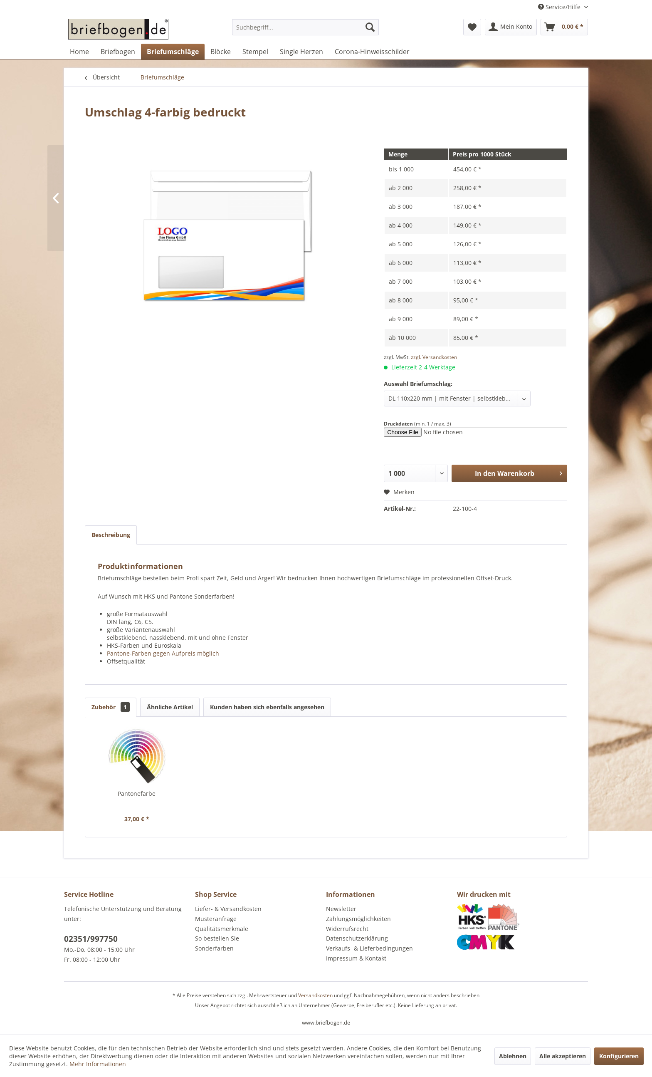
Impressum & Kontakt (356, 958)
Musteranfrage (216, 919)
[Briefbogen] (118, 51)
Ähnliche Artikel (170, 707)
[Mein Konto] (511, 27)
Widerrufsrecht (347, 929)
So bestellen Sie (217, 938)
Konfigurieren (619, 1056)
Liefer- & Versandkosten (228, 909)
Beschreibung (110, 535)
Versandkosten (315, 995)
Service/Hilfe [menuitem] (560, 7)
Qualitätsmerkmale (221, 929)
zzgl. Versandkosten (434, 357)
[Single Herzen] (301, 51)
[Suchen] (370, 27)
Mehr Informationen (97, 1064)
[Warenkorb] (564, 27)
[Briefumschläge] (173, 51)
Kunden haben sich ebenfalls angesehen (267, 707)
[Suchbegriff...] (305, 27)
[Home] (79, 51)
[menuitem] (305, 31)
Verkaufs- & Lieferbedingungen (369, 948)
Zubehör (110, 707)
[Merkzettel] (472, 27)
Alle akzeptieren (562, 1056)
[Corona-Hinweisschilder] (372, 51)
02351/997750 (91, 938)
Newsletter (341, 909)
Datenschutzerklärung (357, 938)
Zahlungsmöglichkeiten (358, 919)
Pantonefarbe (137, 793)
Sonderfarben (214, 948)
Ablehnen (512, 1056)
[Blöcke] (221, 51)
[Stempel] (255, 51)
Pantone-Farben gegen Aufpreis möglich (163, 653)
